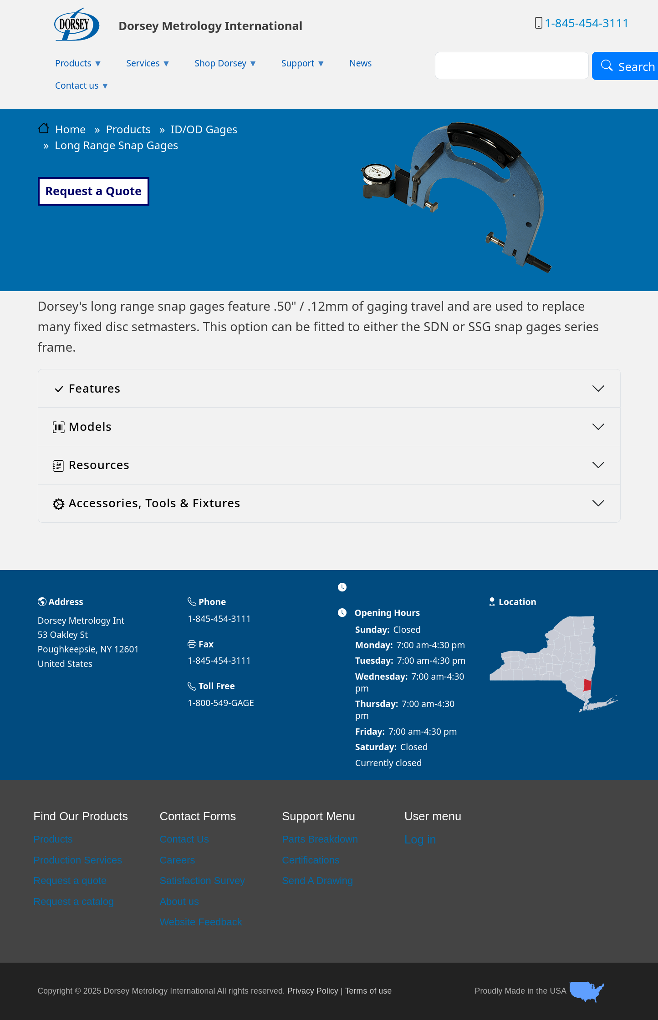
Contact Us (184, 839)
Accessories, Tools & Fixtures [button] (147, 503)
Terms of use (368, 990)
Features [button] (87, 388)
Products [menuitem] (70, 66)
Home (70, 129)
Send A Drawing (317, 880)
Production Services (77, 860)
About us (179, 901)
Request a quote (70, 880)
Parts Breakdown (320, 839)
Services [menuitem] (140, 66)
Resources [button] (91, 465)
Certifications (311, 860)
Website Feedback (200, 922)
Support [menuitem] (295, 66)
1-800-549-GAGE (221, 703)
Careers (177, 860)
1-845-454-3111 (587, 23)
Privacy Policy (312, 990)
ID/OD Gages (204, 129)
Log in (420, 839)
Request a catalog (73, 901)
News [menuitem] (360, 63)
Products (128, 129)
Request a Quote (93, 191)
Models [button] (82, 426)
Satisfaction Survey (202, 880)
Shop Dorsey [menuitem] (217, 66)
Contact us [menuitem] (74, 88)
